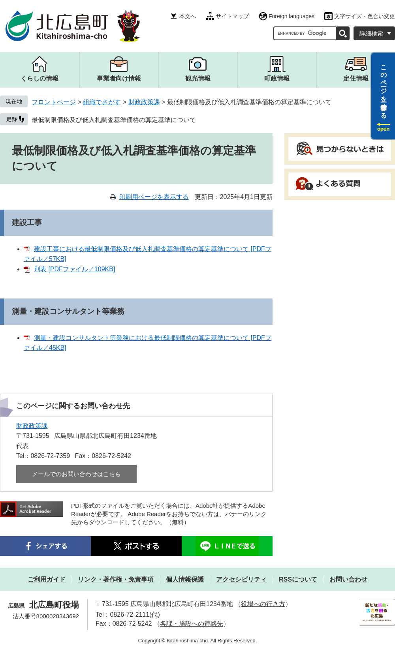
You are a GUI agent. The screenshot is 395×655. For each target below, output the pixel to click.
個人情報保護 (185, 579)
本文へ (187, 16)
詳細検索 (371, 33)
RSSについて (298, 579)
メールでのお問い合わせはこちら (76, 474)
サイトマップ (232, 16)
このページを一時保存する (383, 88)
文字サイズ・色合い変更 (364, 16)
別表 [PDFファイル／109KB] (74, 269)
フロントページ (54, 102)
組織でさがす (102, 102)
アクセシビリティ (241, 579)
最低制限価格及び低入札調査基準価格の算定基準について (114, 119)
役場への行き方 (263, 604)
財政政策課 (144, 102)
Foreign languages (291, 16)
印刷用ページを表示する (154, 196)
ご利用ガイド (47, 579)
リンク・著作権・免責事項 (116, 579)
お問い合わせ (348, 579)
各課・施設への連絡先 (191, 623)
